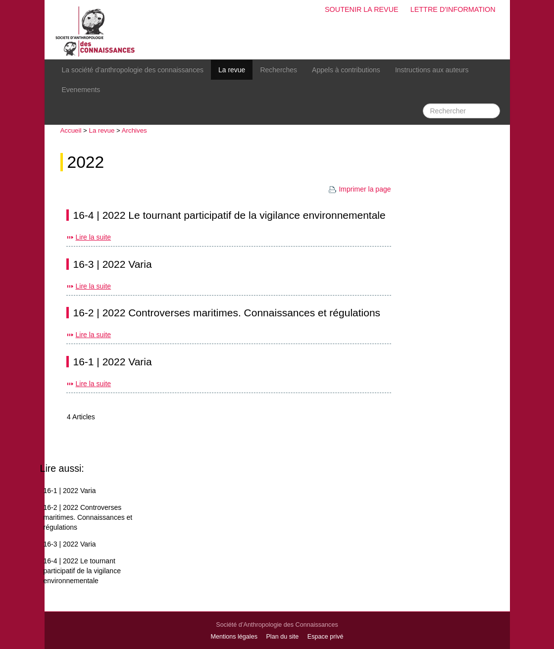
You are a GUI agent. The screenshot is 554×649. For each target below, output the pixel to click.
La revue (231, 70)
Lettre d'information (453, 9)
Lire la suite (93, 237)
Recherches (278, 70)
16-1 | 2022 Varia (112, 361)
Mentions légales (233, 636)
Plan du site (282, 636)
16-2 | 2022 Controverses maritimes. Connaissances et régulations (227, 312)
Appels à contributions (346, 70)
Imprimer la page (359, 189)
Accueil (71, 130)
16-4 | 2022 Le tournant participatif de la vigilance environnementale (229, 215)
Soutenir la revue (362, 9)
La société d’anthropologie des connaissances (132, 70)
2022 (85, 162)
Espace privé (325, 636)
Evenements (81, 90)
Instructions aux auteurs (432, 70)
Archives (134, 130)
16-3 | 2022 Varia (112, 264)
